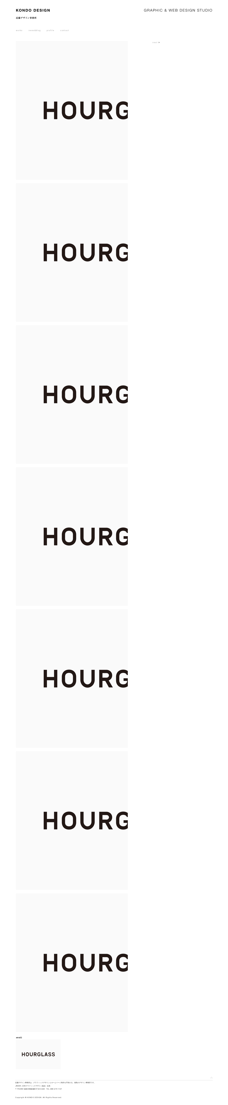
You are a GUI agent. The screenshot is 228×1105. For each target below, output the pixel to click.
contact (64, 30)
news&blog (35, 30)
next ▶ (156, 42)
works (19, 30)
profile (50, 30)
